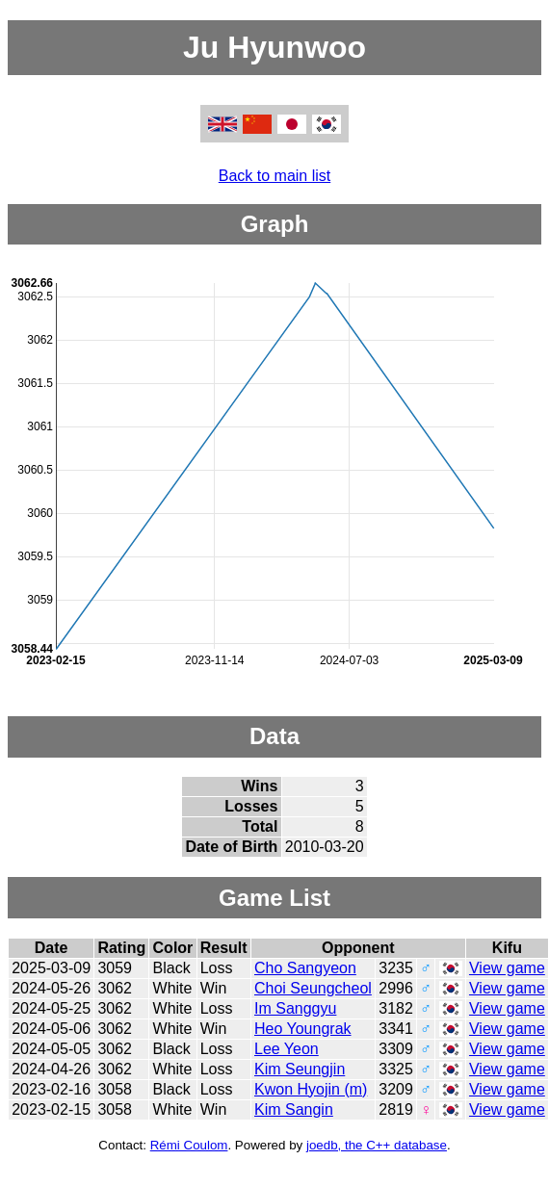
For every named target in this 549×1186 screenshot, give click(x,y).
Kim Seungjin (299, 1069)
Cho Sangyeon (305, 968)
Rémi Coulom (189, 1145)
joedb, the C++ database (376, 1145)
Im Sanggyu (295, 1008)
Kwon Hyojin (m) (310, 1089)
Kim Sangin (293, 1109)
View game (507, 968)
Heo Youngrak (303, 1028)
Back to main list (274, 176)
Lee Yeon (286, 1049)
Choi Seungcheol (313, 988)
